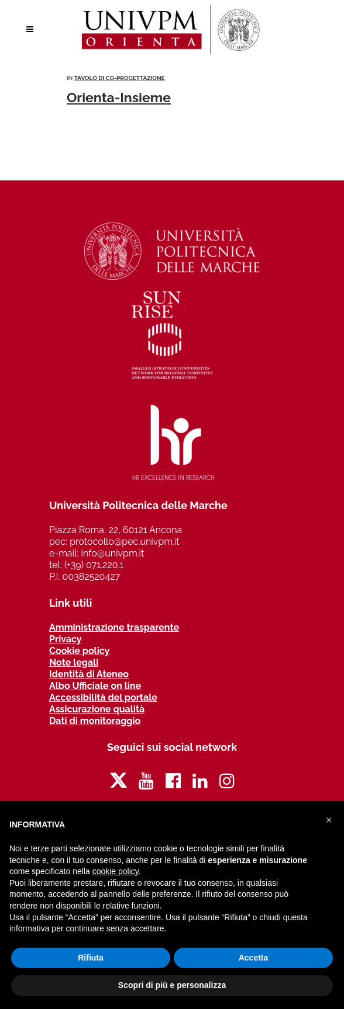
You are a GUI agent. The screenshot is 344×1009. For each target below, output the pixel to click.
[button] (328, 819)
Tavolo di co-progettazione (119, 78)
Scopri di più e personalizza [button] (172, 985)
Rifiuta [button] (91, 957)
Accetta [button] (254, 957)
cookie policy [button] (115, 871)
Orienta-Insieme (119, 97)
